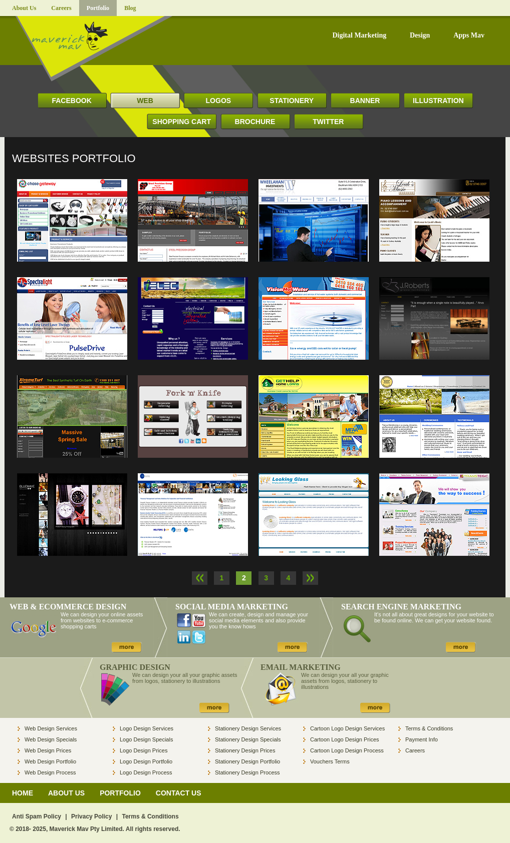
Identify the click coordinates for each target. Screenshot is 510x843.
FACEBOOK (71, 101)
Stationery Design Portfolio (247, 761)
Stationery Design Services (248, 728)
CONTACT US (178, 793)
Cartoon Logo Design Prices (344, 739)
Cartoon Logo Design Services (347, 728)
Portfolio (98, 8)
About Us (24, 8)
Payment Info (421, 739)
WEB (145, 101)
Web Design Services (51, 728)
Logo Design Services (146, 728)
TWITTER (328, 122)
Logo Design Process (146, 772)
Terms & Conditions (429, 728)
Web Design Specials (51, 739)
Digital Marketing (359, 35)
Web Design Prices (48, 750)
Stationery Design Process (247, 772)
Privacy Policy (91, 816)
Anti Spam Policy (36, 816)
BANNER (365, 101)
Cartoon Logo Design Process (347, 750)
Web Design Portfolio (50, 761)
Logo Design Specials (146, 739)
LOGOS (218, 101)
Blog (130, 8)
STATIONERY (292, 101)
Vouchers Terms (330, 761)
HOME (22, 793)
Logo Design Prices (143, 750)
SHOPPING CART (181, 122)
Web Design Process (50, 772)
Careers (61, 8)
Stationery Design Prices (245, 750)
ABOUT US (66, 793)
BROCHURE (255, 122)
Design (420, 35)
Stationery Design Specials (248, 739)
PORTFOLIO (120, 793)
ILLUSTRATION (438, 101)
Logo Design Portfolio (146, 761)
